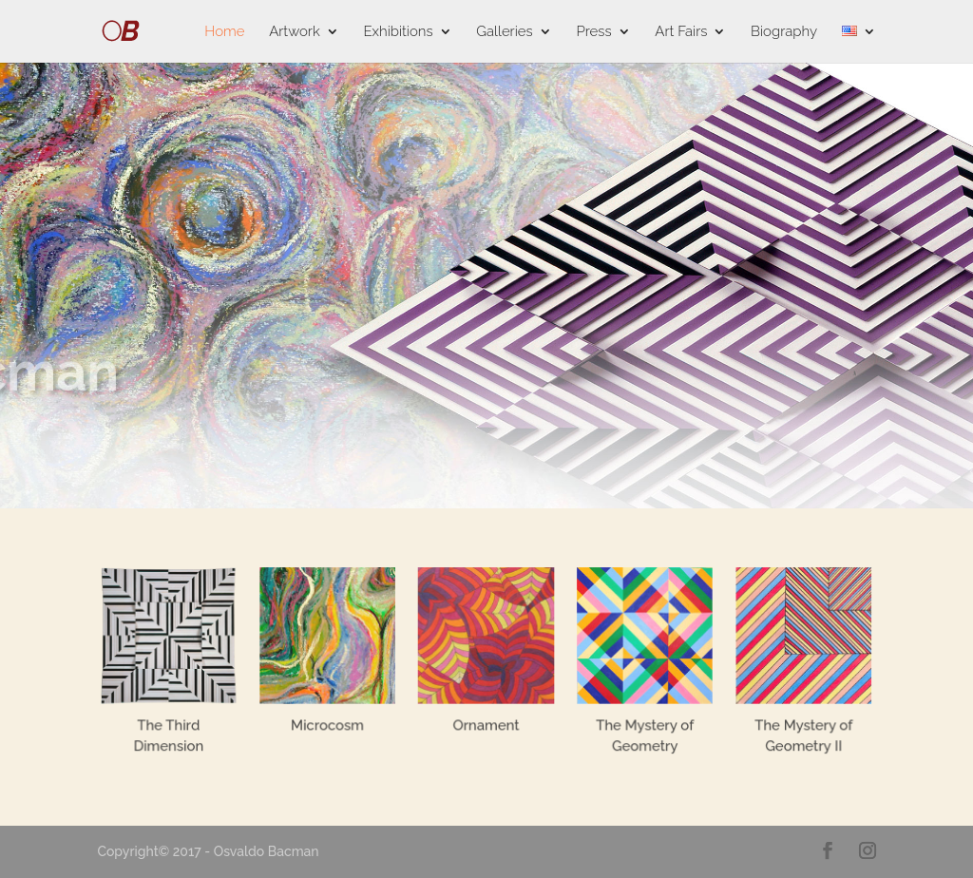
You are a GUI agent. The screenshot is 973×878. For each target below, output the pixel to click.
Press (593, 32)
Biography (784, 32)
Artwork (294, 32)
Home (224, 32)
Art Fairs (681, 32)
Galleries (504, 32)
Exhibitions (397, 32)
